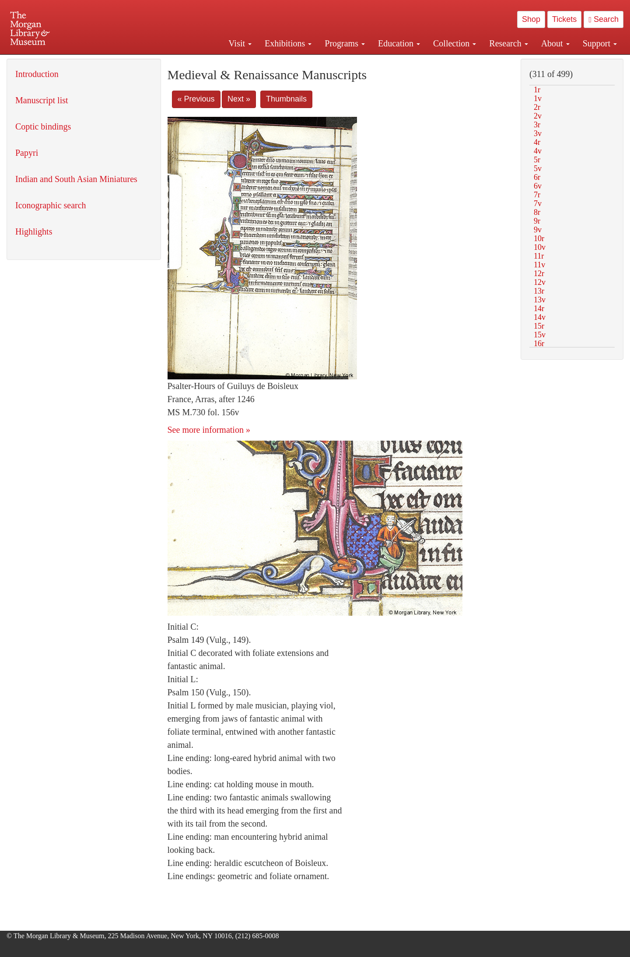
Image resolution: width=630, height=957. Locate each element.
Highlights (33, 231)
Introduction (37, 74)
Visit (240, 43)
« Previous (196, 99)
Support (600, 43)
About (555, 43)
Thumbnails (286, 99)
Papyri (26, 153)
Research (508, 43)
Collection (454, 43)
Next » (239, 99)
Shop (531, 19)
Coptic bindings (43, 126)
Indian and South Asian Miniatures (76, 179)
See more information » (209, 430)
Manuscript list (41, 100)
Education (399, 43)
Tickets (564, 19)
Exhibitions (288, 43)
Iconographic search (50, 205)
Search (603, 19)
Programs (345, 43)
